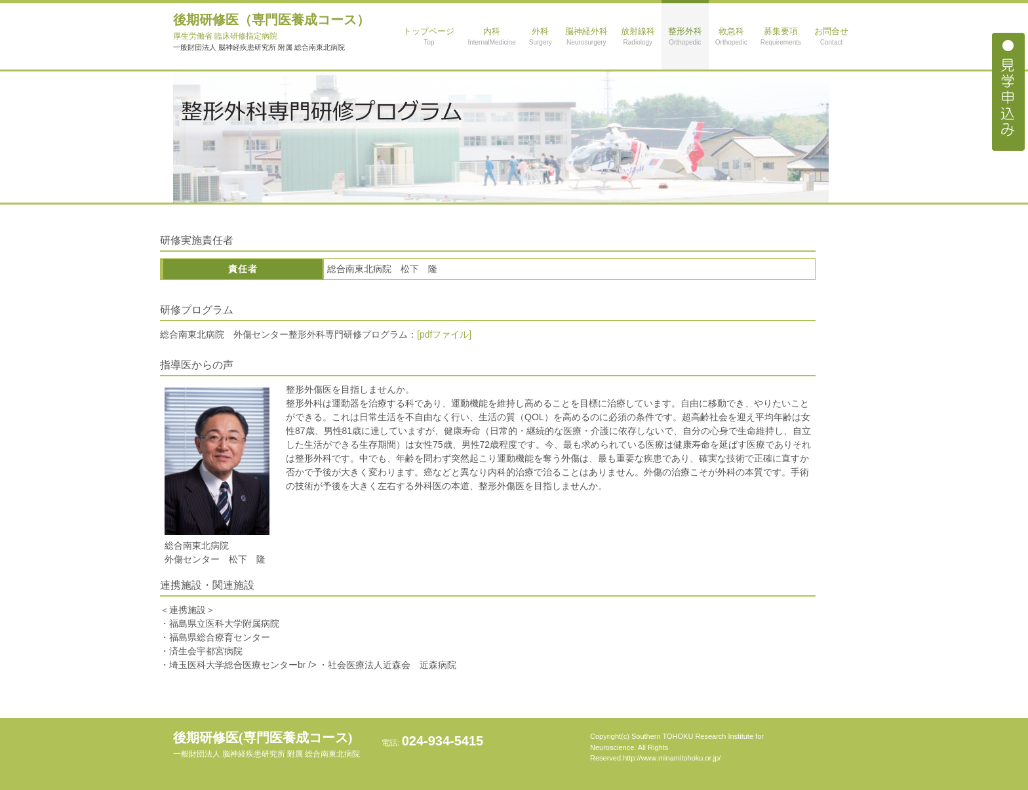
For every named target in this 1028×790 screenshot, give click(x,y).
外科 (540, 36)
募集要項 (781, 36)
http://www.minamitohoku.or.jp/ (672, 758)
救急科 (731, 36)
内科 (491, 36)
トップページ (428, 36)
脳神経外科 (586, 36)
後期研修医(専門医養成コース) (266, 744)
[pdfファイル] (444, 334)
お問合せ (831, 36)
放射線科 (638, 36)
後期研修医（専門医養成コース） (271, 26)
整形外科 (685, 36)
